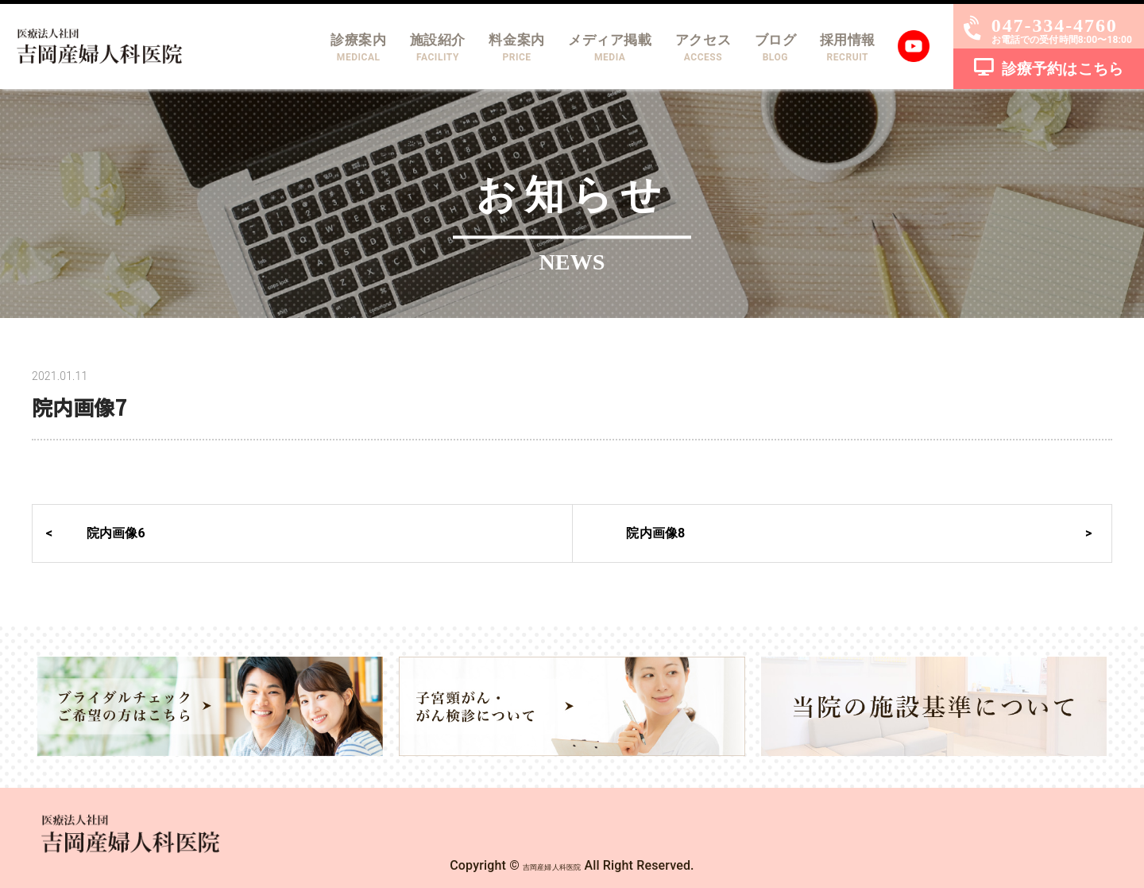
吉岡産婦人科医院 (551, 865)
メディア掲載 (590, 48)
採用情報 (845, 48)
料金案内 (491, 48)
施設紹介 (406, 48)
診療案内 (322, 48)
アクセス (690, 48)
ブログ (766, 48)
